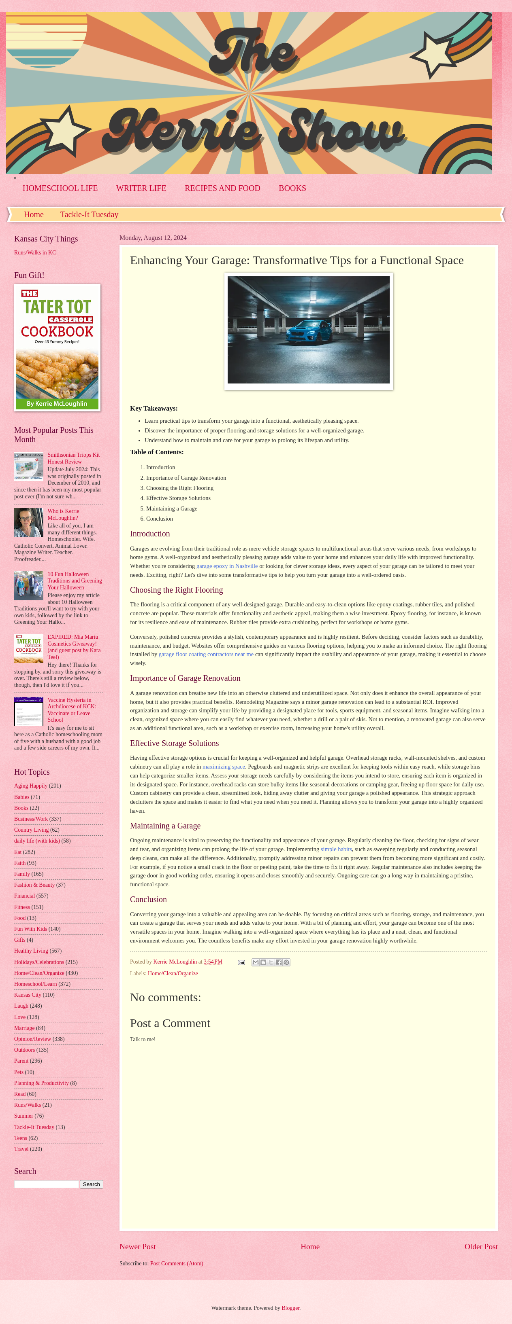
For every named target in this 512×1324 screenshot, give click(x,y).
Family (22, 874)
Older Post (481, 1246)
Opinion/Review (32, 1039)
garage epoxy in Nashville (227, 566)
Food (20, 918)
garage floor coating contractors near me (206, 654)
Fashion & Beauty (34, 885)
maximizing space (224, 766)
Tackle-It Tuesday (89, 214)
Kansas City (27, 995)
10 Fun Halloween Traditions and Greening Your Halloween (75, 581)
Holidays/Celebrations (39, 962)
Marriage (24, 1028)
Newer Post (137, 1246)
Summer (23, 1116)
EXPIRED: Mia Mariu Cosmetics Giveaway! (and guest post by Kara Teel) (74, 647)
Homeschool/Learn (35, 984)
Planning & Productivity (41, 1083)
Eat (17, 852)
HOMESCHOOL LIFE (60, 188)
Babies (22, 797)
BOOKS (292, 188)
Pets (18, 1072)
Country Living (31, 830)
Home (34, 214)
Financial (24, 896)
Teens (20, 1138)
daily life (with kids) (37, 841)
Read (20, 1094)
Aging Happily (30, 786)
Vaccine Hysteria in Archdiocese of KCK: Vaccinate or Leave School (72, 710)
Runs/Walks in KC (35, 253)
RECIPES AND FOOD (222, 188)
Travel (21, 1149)
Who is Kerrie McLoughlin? (63, 514)
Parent (21, 1061)
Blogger (290, 1308)
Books (21, 808)
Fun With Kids (30, 929)
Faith (20, 863)
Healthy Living (31, 951)
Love (20, 1017)
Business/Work (31, 819)
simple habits (336, 849)
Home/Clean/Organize (173, 973)
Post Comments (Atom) (176, 1263)
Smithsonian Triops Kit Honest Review (74, 458)
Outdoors (24, 1050)
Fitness (22, 907)
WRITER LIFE (141, 188)
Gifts (20, 940)
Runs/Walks (27, 1105)
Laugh (21, 1006)
